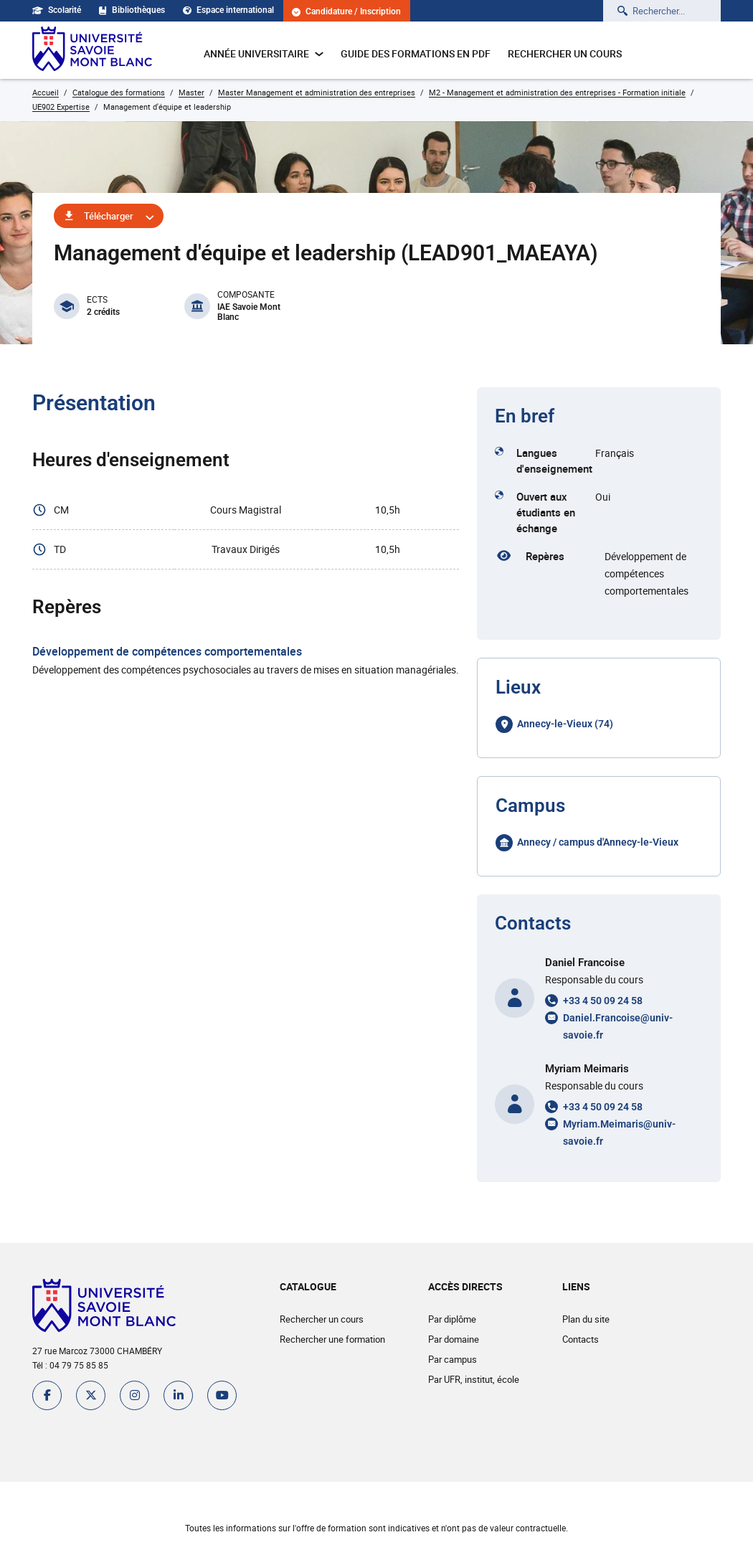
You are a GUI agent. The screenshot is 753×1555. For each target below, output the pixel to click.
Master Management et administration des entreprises (316, 92)
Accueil (45, 92)
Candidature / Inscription (346, 11)
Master (191, 92)
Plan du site (586, 1319)
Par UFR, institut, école (473, 1379)
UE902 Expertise (61, 106)
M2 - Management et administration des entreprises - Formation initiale (557, 92)
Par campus (452, 1359)
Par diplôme (452, 1319)
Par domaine (453, 1339)
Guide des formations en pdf (416, 53)
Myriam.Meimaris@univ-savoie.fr (619, 1132)
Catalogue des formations (118, 92)
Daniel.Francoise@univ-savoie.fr (618, 1026)
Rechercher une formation (332, 1339)
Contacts (580, 1339)
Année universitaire (263, 53)
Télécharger (108, 215)
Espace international (228, 10)
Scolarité (56, 10)
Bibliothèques (132, 10)
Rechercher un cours (565, 53)
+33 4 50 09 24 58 (603, 1000)
